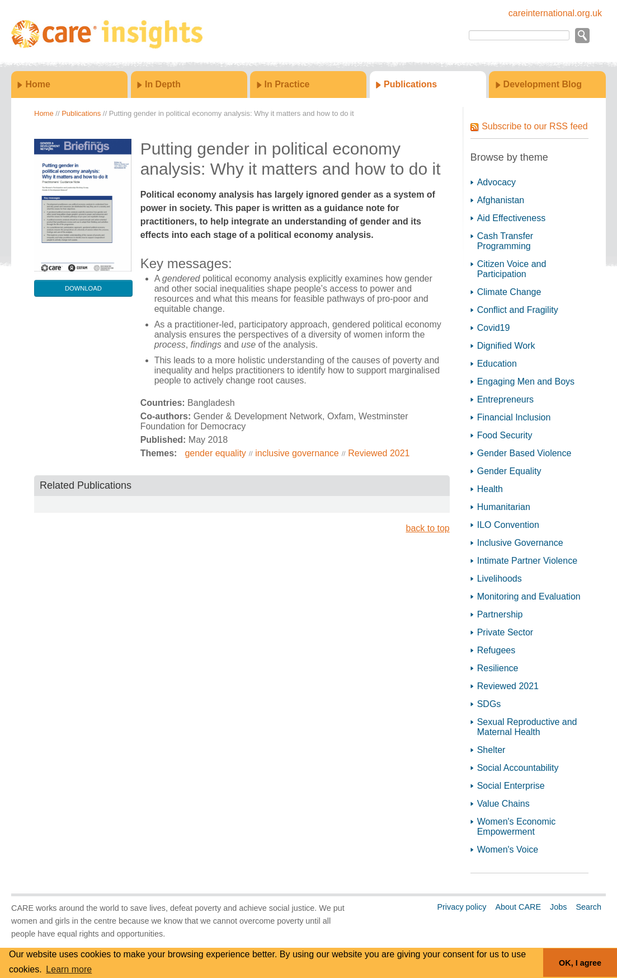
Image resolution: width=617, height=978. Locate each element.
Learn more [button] (69, 969)
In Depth (163, 84)
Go (581, 35)
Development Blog (542, 84)
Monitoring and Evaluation (529, 596)
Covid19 (493, 328)
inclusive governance (296, 453)
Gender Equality (509, 471)
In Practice (287, 84)
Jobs (558, 906)
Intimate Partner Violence (527, 560)
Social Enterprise (511, 785)
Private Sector (505, 632)
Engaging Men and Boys (525, 381)
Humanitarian (503, 507)
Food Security (505, 435)
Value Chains (503, 803)
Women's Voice (507, 849)
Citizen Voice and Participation (512, 269)
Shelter (491, 750)
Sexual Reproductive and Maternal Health (527, 727)
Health (490, 489)
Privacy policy (461, 906)
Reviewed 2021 (378, 453)
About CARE (518, 906)
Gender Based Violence (524, 453)
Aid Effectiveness (511, 218)
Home (37, 84)
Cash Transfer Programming (505, 241)
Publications (410, 84)
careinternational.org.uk (555, 13)
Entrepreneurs (505, 399)
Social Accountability (518, 768)
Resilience (498, 668)
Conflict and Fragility (517, 310)
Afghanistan (501, 200)
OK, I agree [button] (580, 962)
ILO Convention (508, 525)
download (83, 288)
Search (588, 906)
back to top (427, 528)
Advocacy (496, 182)
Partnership (500, 614)
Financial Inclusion (514, 417)
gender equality (215, 453)
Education (497, 363)
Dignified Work (506, 345)
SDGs (489, 704)
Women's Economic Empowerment (516, 826)
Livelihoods (499, 578)
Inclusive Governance (520, 543)
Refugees (496, 650)
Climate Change (509, 292)
